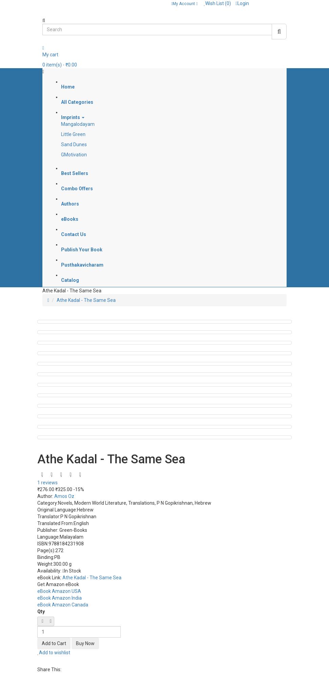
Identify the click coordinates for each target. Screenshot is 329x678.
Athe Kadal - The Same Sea (86, 300)
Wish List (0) (217, 3)
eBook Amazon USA (59, 591)
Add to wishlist (53, 652)
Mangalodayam (78, 124)
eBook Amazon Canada (62, 604)
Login (242, 3)
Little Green (73, 134)
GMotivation (74, 154)
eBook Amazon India (59, 598)
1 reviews (47, 482)
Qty (41, 611)
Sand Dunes (74, 144)
